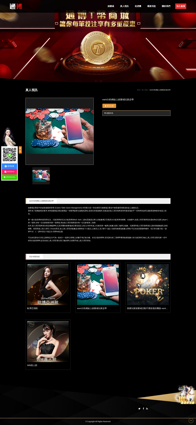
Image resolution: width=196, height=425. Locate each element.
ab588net (9, 172)
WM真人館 (32, 365)
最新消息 (151, 6)
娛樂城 (111, 6)
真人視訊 (124, 6)
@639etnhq (9, 177)
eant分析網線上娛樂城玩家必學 (41, 201)
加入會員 (180, 6)
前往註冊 (109, 106)
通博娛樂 (9, 166)
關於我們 (166, 6)
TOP (191, 420)
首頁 (138, 90)
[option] (60, 131)
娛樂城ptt (69, 226)
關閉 (20, 149)
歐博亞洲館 (32, 308)
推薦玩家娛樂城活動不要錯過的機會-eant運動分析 (150, 308)
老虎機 (138, 6)
